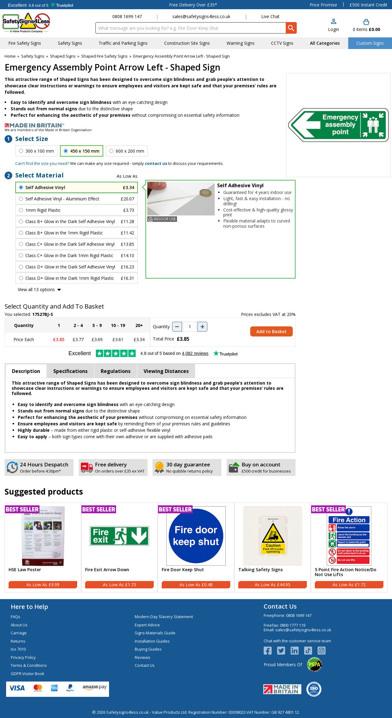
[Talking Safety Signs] (272, 548)
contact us (156, 163)
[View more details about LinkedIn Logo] (297, 651)
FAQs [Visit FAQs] (15, 616)
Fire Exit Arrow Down (107, 569)
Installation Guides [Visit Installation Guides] (152, 641)
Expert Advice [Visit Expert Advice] (147, 625)
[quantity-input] (190, 327)
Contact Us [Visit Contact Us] (145, 665)
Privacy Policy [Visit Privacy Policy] (23, 657)
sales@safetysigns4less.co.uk (201, 16)
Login (333, 29)
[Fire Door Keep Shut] (196, 548)
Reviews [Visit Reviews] (142, 657)
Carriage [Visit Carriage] (19, 633)
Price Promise (323, 5)
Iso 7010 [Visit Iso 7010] (18, 649)
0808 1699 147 (127, 16)
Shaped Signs (63, 56)
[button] (333, 25)
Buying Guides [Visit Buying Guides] (148, 649)
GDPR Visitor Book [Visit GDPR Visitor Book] (27, 673)
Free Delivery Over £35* (193, 5)
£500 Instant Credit (368, 5)
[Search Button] (291, 28)
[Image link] (196, 125)
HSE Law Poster (25, 569)
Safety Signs (32, 56)
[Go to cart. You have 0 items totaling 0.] (366, 25)
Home (10, 56)
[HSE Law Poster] (43, 548)
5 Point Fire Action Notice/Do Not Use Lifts (345, 572)
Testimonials (41, 4)
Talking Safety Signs (260, 569)
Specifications (70, 371)
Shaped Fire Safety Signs (104, 56)
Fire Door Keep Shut (183, 569)
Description (26, 371)
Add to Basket (271, 331)
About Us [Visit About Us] (19, 625)
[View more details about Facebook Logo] (270, 651)
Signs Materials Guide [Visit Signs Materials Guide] (155, 633)
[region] (43, 536)
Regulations (115, 371)
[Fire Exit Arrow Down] (119, 548)
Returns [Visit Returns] (18, 641)
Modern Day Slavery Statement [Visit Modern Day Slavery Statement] (164, 616)
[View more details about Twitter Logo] (284, 651)
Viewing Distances (166, 371)
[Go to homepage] (38, 22)
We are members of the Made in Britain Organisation (48, 129)
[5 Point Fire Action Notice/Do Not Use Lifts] (349, 548)
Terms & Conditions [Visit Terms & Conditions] (29, 665)
